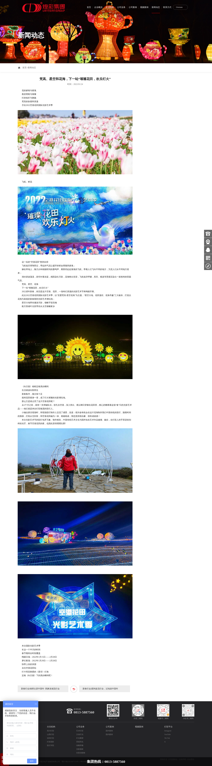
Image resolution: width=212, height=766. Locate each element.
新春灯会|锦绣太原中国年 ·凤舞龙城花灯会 (41, 689)
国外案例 (109, 731)
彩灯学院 (50, 745)
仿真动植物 (80, 753)
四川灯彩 (50, 731)
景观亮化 (79, 742)
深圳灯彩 (50, 738)
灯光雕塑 (79, 738)
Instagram (167, 731)
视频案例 (144, 7)
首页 (89, 7)
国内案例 (109, 734)
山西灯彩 (50, 734)
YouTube (167, 734)
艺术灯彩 (79, 731)
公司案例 (133, 7)
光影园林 (79, 749)
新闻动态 (156, 7)
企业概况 (98, 7)
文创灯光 (79, 734)
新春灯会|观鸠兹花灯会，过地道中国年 (101, 689)
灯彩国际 (50, 742)
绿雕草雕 (79, 745)
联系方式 (167, 7)
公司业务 (121, 7)
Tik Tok (167, 738)
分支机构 (110, 7)
